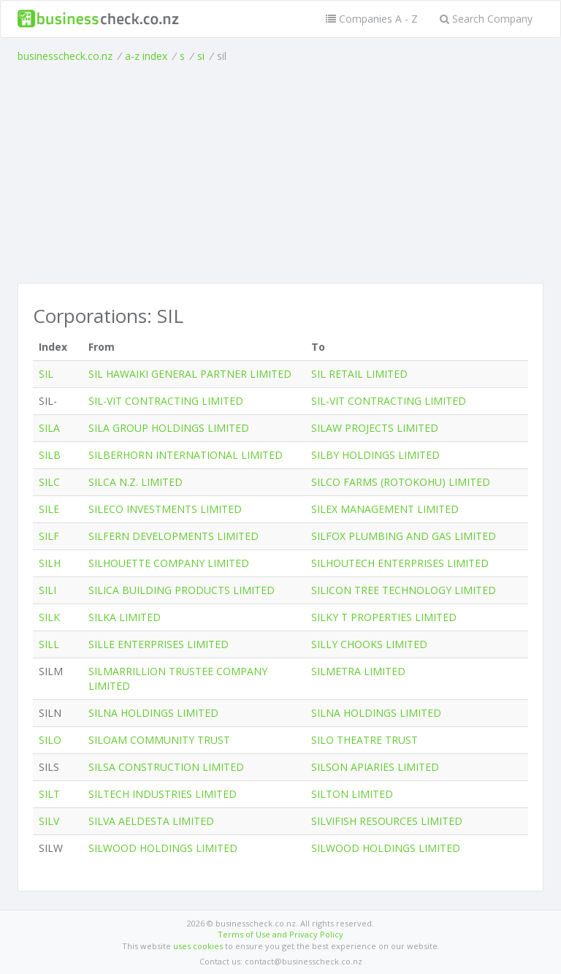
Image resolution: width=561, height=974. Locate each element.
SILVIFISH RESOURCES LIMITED (386, 821)
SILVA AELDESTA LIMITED (151, 821)
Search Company (486, 19)
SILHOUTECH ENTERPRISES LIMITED (400, 563)
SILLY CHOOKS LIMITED (369, 644)
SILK (49, 617)
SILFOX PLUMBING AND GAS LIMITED (403, 536)
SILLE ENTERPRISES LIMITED (158, 644)
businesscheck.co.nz (65, 56)
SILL (49, 644)
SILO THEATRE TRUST (364, 740)
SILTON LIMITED (352, 794)
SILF (49, 536)
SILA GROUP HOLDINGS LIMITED (168, 428)
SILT (49, 794)
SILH (50, 563)
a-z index (146, 56)
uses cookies (198, 945)
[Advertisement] (280, 173)
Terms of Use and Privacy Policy (280, 934)
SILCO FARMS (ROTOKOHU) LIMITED (400, 482)
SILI (47, 590)
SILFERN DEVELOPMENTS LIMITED (173, 536)
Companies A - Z (372, 19)
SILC (49, 482)
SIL (46, 374)
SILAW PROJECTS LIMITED (374, 428)
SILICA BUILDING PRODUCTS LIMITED (181, 590)
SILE (49, 509)
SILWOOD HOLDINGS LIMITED (162, 848)
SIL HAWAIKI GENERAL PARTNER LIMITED (189, 374)
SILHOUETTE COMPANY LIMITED (168, 563)
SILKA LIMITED (124, 617)
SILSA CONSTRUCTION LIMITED (166, 767)
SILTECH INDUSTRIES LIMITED (162, 794)
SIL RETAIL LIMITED (359, 374)
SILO (50, 740)
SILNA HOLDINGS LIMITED (153, 713)
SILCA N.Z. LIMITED (135, 482)
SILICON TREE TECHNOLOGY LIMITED (403, 590)
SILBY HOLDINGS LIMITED (375, 455)
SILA (49, 428)
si (201, 56)
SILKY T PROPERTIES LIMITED (384, 617)
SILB (50, 455)
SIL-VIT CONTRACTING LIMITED (165, 401)
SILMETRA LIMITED (358, 671)
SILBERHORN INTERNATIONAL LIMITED (185, 455)
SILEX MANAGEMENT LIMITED (385, 509)
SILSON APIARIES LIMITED (375, 767)
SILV (49, 821)
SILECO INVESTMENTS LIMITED (165, 509)
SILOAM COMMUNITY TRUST (159, 740)
